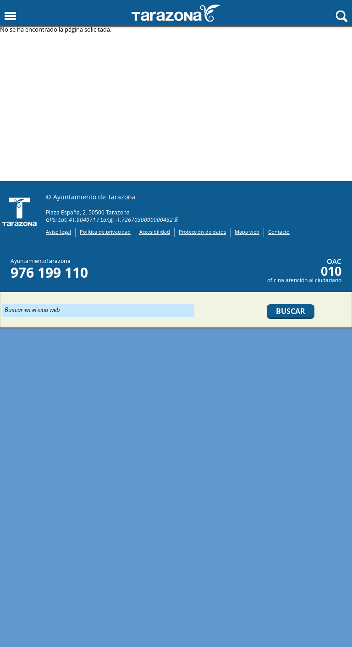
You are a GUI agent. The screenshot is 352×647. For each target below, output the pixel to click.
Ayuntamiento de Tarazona (176, 13)
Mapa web (247, 231)
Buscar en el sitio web (32, 309)
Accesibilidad (154, 231)
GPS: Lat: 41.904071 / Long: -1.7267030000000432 (109, 219)
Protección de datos (202, 231)
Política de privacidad (105, 231)
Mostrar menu (10, 16)
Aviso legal (58, 231)
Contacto (279, 231)
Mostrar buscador (341, 16)
